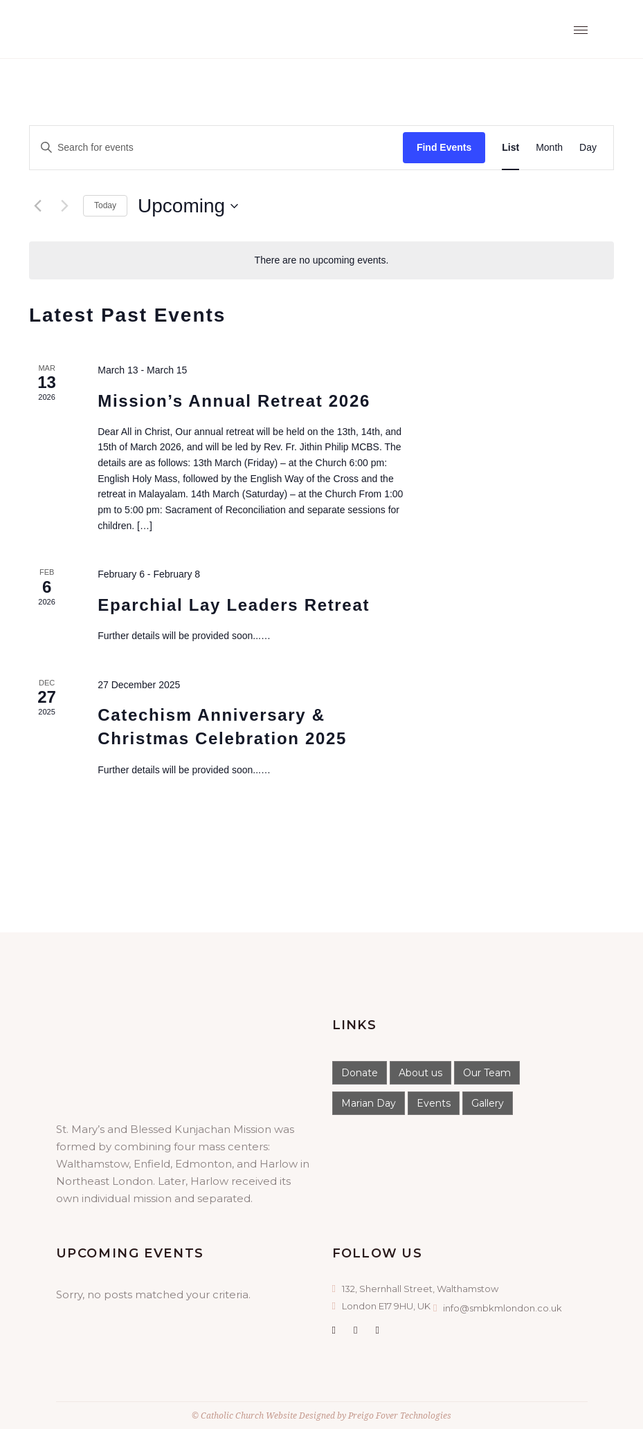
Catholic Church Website (249, 1415)
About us (420, 1073)
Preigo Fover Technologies (399, 1415)
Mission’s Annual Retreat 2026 (234, 400)
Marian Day (368, 1103)
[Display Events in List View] (510, 147)
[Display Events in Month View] (549, 147)
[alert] (321, 260)
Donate (359, 1073)
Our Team (487, 1073)
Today (105, 205)
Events (434, 1103)
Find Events (444, 147)
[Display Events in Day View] (588, 147)
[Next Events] (64, 206)
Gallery (487, 1103)
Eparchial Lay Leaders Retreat (234, 605)
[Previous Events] (37, 206)
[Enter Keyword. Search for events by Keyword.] (216, 147)
